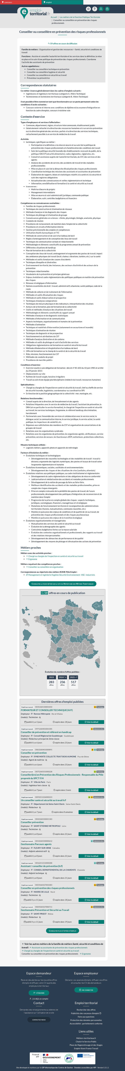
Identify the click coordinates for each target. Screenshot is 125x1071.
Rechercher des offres (86, 1010)
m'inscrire (38, 993)
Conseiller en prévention (34, 752)
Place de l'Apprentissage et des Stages (86, 1045)
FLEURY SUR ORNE (41, 848)
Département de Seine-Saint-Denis (48, 804)
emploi (48, 2)
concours (7, 2)
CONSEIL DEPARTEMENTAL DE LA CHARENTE (53, 870)
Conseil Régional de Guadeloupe (47, 736)
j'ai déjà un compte (39, 999)
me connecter (86, 990)
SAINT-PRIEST (39, 914)
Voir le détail (91, 722)
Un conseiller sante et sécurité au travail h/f (43, 800)
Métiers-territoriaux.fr (86, 1038)
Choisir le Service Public (86, 1041)
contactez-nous (39, 1019)
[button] (100, 1013)
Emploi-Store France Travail (86, 1048)
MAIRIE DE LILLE (40, 892)
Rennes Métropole (41, 714)
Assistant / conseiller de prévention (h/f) (42, 866)
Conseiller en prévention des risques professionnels (48, 888)
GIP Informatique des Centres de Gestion (57, 1068)
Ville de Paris (38, 782)
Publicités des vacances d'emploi (85, 1013)
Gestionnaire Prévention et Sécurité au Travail (45, 909)
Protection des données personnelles (86, 1020)
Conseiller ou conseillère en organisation (44, 567)
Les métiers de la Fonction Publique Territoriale (80, 17)
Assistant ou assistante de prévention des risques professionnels (58, 947)
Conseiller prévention (32, 822)
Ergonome (31, 559)
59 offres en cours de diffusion (62, 43)
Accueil (54, 17)
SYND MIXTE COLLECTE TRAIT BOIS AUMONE (54, 756)
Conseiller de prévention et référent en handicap (46, 732)
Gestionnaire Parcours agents (36, 844)
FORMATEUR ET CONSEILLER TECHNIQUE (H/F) (47, 710)
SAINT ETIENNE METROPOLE (46, 826)
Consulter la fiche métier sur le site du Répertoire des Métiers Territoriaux (62, 584)
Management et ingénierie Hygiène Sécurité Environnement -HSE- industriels (60, 575)
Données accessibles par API (85, 1068)
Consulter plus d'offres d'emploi (62, 931)
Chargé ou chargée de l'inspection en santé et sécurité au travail (54, 556)
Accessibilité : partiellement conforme (86, 1023)
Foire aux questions (86, 1017)
